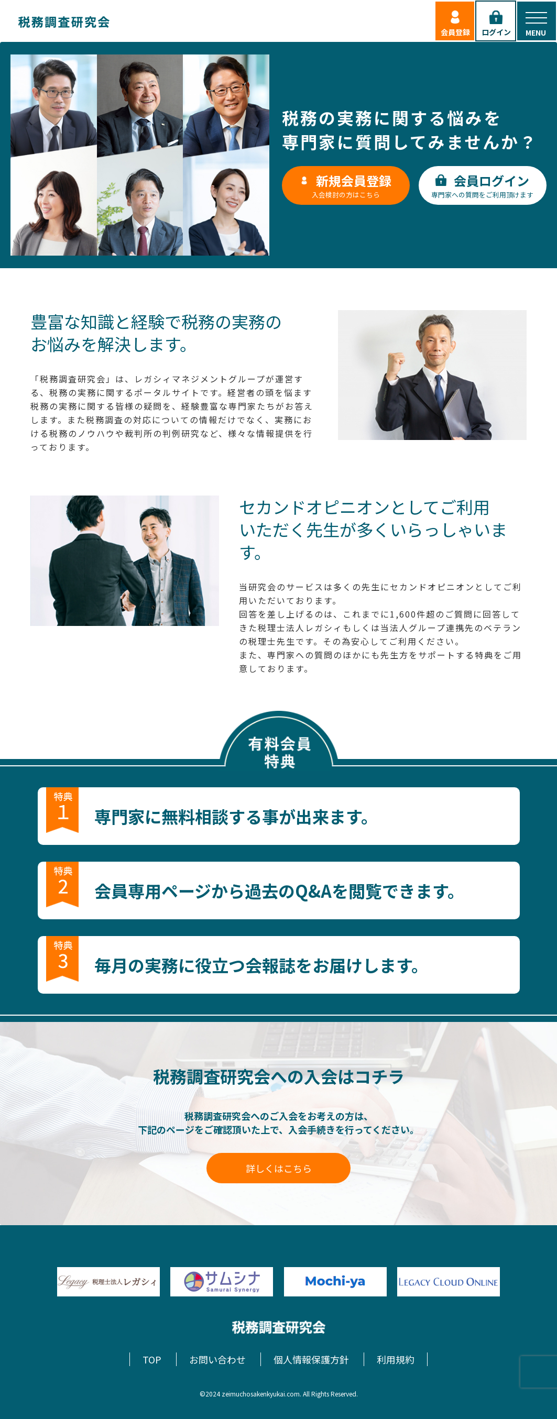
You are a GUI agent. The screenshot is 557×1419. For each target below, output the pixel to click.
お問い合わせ (217, 1359)
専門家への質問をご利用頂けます (482, 185)
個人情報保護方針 (311, 1359)
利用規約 (395, 1359)
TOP (152, 1359)
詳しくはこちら (279, 1168)
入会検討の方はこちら (345, 185)
